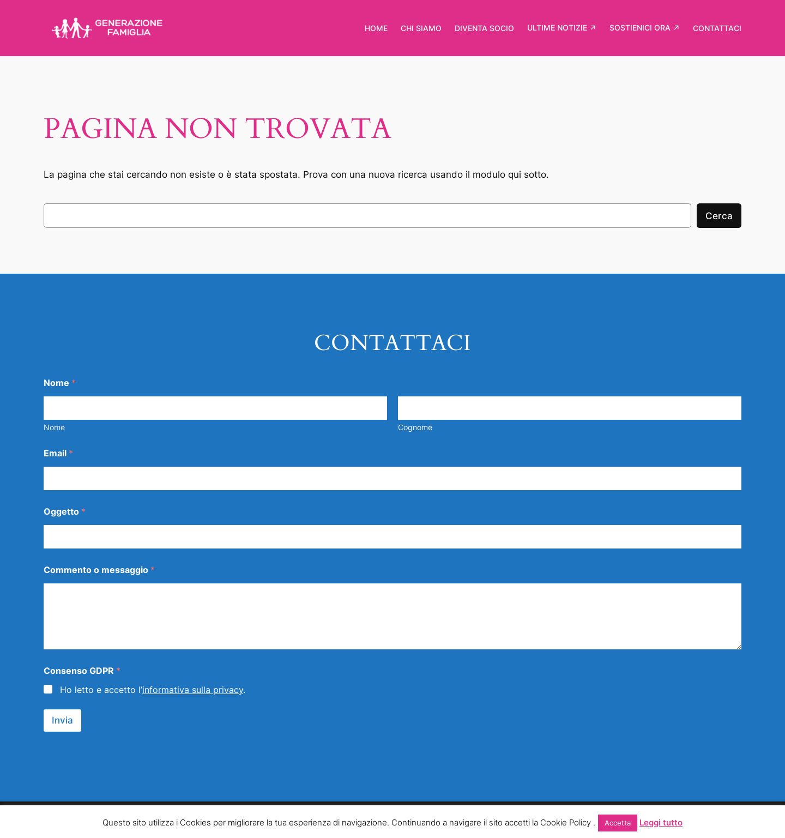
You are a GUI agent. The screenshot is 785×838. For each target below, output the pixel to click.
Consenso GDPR (82, 671)
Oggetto (65, 512)
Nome (54, 427)
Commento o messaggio (99, 570)
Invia (62, 720)
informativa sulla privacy (192, 689)
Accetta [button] (618, 822)
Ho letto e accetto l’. (152, 689)
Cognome (415, 427)
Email (58, 453)
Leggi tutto (661, 822)
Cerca (719, 215)
